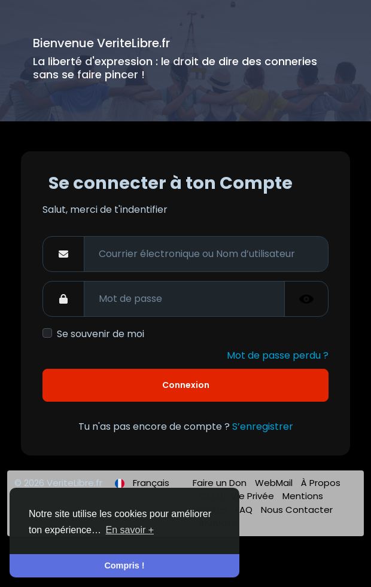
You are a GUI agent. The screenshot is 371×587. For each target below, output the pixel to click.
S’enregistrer (262, 426)
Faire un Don (221, 482)
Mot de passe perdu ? (278, 355)
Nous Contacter (297, 509)
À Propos (320, 482)
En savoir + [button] (130, 530)
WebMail (275, 482)
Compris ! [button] (124, 565)
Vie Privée (253, 496)
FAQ (245, 509)
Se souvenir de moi (100, 334)
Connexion (185, 385)
